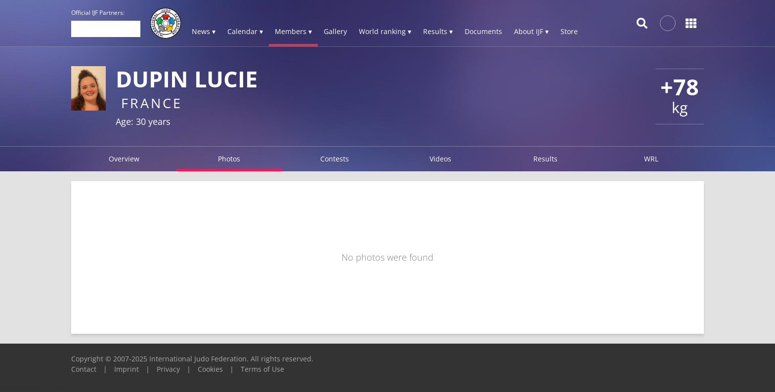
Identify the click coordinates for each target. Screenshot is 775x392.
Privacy (168, 369)
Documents (483, 31)
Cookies (210, 369)
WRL (651, 158)
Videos (440, 158)
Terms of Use (262, 369)
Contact (83, 369)
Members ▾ (293, 31)
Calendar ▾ (245, 31)
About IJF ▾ (531, 31)
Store (569, 31)
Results (545, 158)
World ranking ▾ (385, 31)
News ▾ (203, 31)
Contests (334, 158)
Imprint (126, 369)
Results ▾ (438, 31)
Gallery (335, 31)
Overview (124, 158)
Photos (229, 158)
